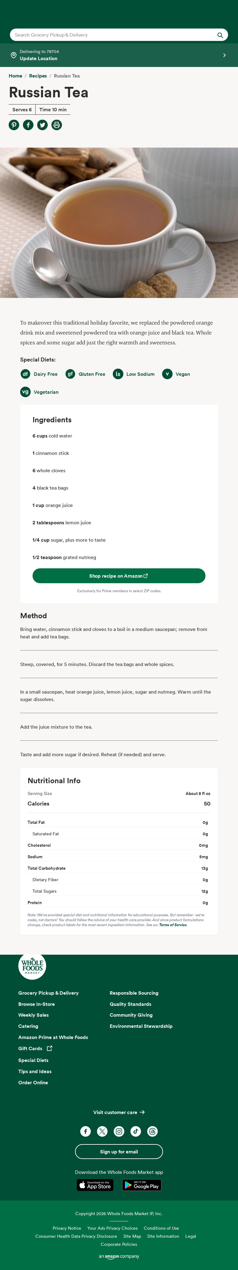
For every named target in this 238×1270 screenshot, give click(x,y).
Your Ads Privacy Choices (112, 1228)
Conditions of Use (161, 1228)
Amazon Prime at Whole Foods (53, 1037)
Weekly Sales (33, 1014)
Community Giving (131, 1014)
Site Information (163, 1236)
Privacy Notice (67, 1228)
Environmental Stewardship (141, 1026)
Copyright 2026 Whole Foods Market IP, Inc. (118, 1213)
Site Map (132, 1236)
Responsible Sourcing (134, 992)
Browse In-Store (36, 1004)
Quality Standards (130, 1004)
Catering (28, 1026)
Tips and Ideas (34, 1071)
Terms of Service (173, 925)
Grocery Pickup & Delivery (48, 992)
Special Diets (33, 1060)
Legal (190, 1236)
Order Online (33, 1082)
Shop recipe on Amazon (119, 575)
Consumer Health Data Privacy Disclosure (76, 1236)
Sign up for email (119, 1151)
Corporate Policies (119, 1244)
